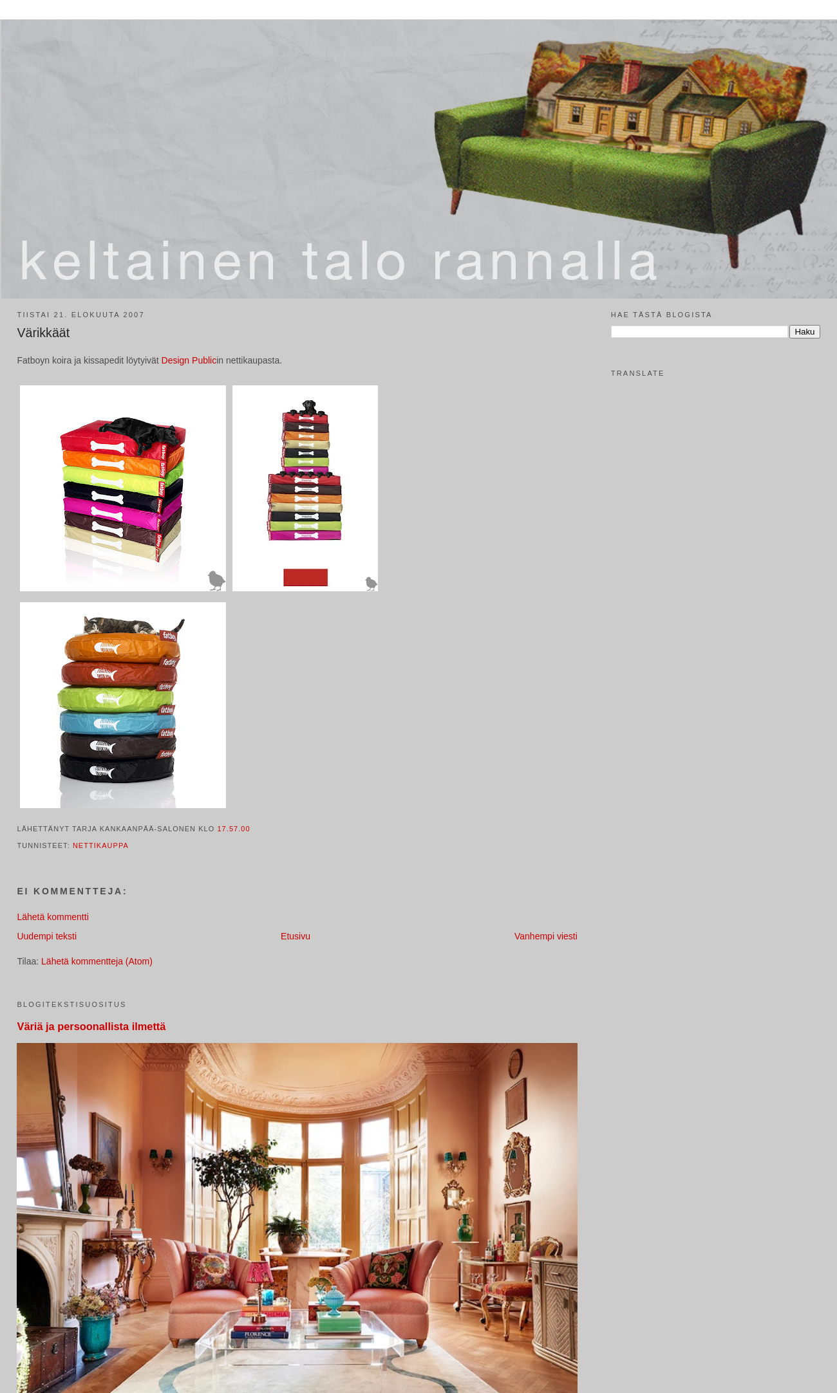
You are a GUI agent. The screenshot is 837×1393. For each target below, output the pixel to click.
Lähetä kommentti (52, 917)
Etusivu (295, 936)
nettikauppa (101, 845)
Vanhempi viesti (546, 936)
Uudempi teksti (47, 936)
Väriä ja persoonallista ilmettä (91, 1026)
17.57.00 (233, 829)
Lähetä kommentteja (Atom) (97, 961)
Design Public (189, 360)
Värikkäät (43, 333)
